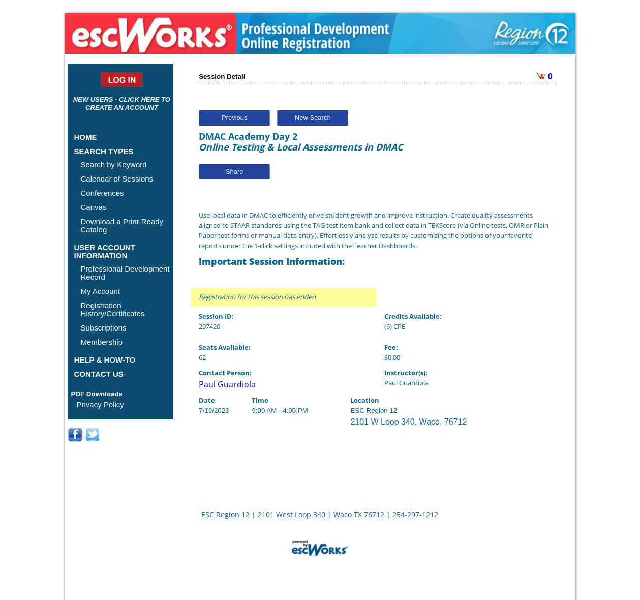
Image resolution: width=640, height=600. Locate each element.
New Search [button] (313, 118)
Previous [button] (235, 118)
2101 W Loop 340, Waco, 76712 (408, 421)
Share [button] (234, 171)
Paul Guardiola (227, 384)
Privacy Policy (100, 404)
